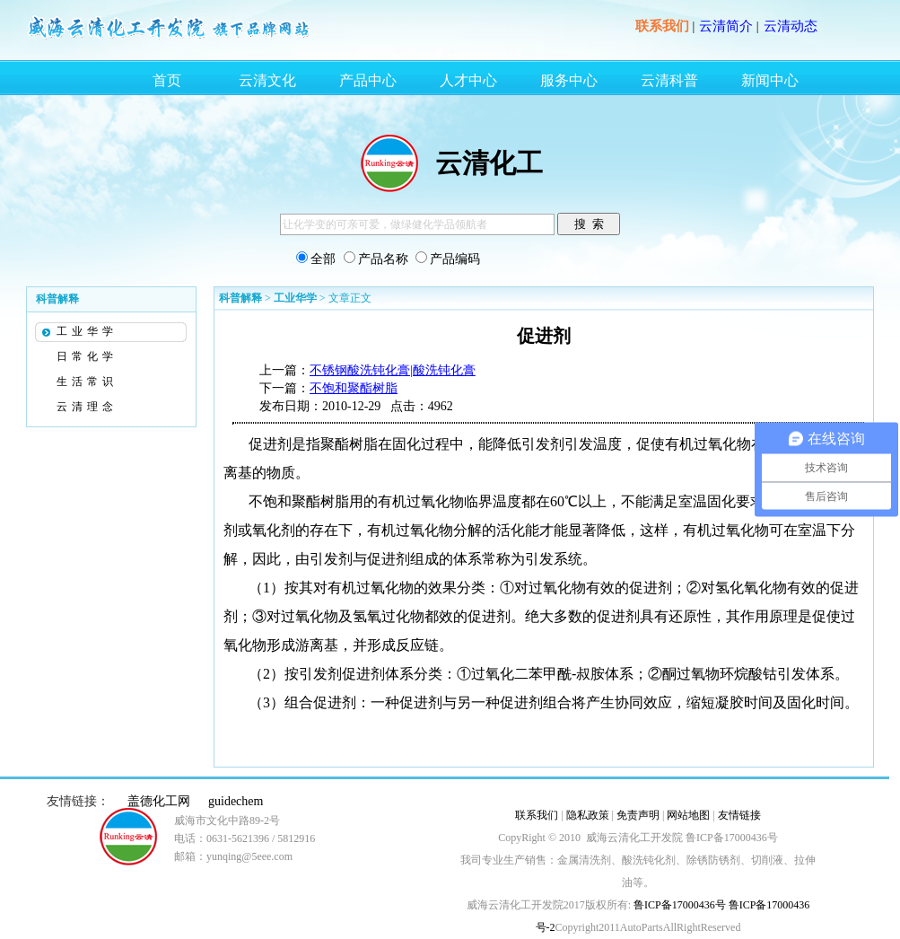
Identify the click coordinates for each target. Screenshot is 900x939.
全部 (323, 259)
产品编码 (455, 259)
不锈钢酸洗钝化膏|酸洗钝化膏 (393, 370)
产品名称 (383, 259)
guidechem (235, 801)
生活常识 (87, 381)
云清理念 (87, 406)
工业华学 (87, 331)
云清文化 (267, 80)
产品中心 (368, 80)
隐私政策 (587, 815)
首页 (167, 80)
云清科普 (669, 80)
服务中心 (569, 80)
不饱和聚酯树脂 (354, 388)
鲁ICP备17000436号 (678, 905)
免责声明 (638, 815)
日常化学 (87, 356)
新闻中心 (770, 80)
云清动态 (790, 26)
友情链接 (739, 815)
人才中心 (468, 80)
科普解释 (240, 298)
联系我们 (662, 26)
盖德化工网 (158, 801)
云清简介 (726, 26)
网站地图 (688, 815)
